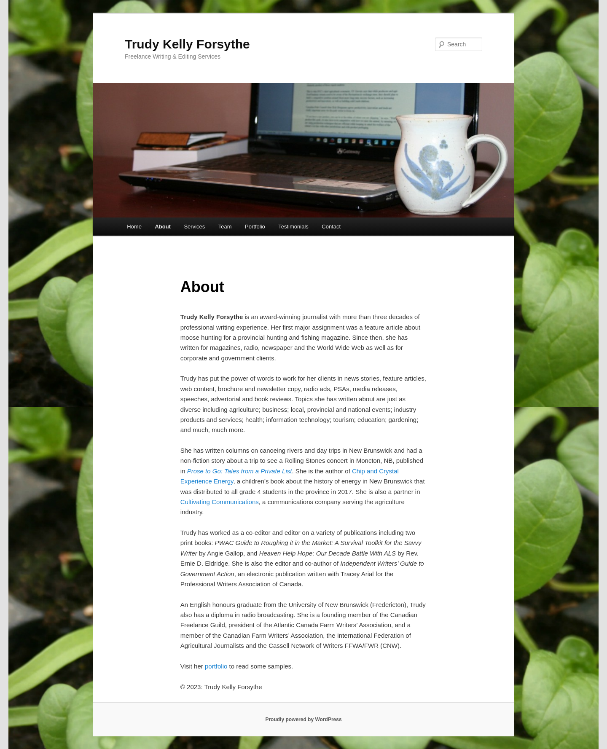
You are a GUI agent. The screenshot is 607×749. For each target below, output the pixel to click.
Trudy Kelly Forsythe (187, 44)
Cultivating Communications (219, 501)
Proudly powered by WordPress (303, 719)
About (163, 226)
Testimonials (293, 226)
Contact (331, 226)
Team (225, 226)
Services (194, 226)
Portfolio (255, 226)
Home (134, 226)
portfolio (216, 666)
